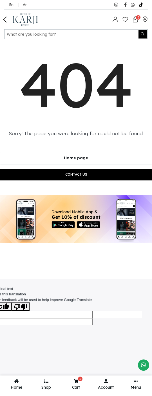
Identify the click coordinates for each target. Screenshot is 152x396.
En (11, 4)
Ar (25, 4)
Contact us (76, 174)
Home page (76, 157)
